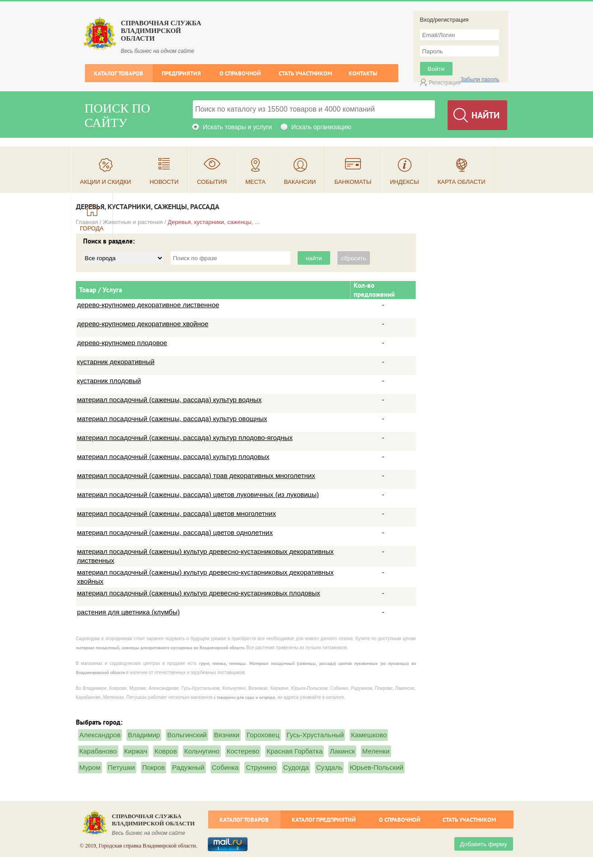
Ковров (165, 751)
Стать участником (305, 73)
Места (255, 181)
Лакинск (342, 751)
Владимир (144, 735)
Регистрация (445, 83)
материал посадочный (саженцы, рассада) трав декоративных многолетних (196, 475)
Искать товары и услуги (237, 127)
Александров (100, 735)
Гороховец (263, 735)
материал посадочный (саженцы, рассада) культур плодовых (173, 456)
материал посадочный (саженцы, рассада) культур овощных (172, 418)
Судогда (296, 767)
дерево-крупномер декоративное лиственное (148, 305)
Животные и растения (133, 222)
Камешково (369, 735)
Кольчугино (201, 751)
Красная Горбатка (294, 751)
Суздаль (329, 767)
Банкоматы (352, 181)
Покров (153, 767)
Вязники (226, 735)
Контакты (363, 73)
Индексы (404, 181)
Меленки (376, 751)
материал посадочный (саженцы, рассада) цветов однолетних (175, 532)
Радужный (188, 767)
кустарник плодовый (109, 380)
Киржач (135, 751)
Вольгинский (187, 735)
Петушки (121, 767)
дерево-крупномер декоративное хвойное (143, 324)
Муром (90, 767)
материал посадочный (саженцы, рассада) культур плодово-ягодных (185, 437)
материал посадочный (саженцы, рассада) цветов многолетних (176, 513)
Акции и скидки (105, 181)
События (212, 181)
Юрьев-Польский (376, 767)
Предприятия (181, 73)
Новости (163, 181)
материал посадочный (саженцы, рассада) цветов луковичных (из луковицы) (198, 494)
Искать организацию (321, 127)
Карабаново (98, 751)
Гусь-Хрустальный (315, 735)
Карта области (462, 181)
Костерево (243, 751)
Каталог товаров (118, 73)
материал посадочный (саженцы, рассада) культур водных (169, 399)
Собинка (225, 767)
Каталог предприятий (324, 820)
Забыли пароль (480, 79)
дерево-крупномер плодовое (122, 343)
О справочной (240, 73)
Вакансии (300, 181)
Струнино (261, 767)
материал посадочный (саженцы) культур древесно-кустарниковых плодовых (198, 593)
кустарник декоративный (116, 361)
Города (91, 228)
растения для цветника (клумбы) (128, 612)
